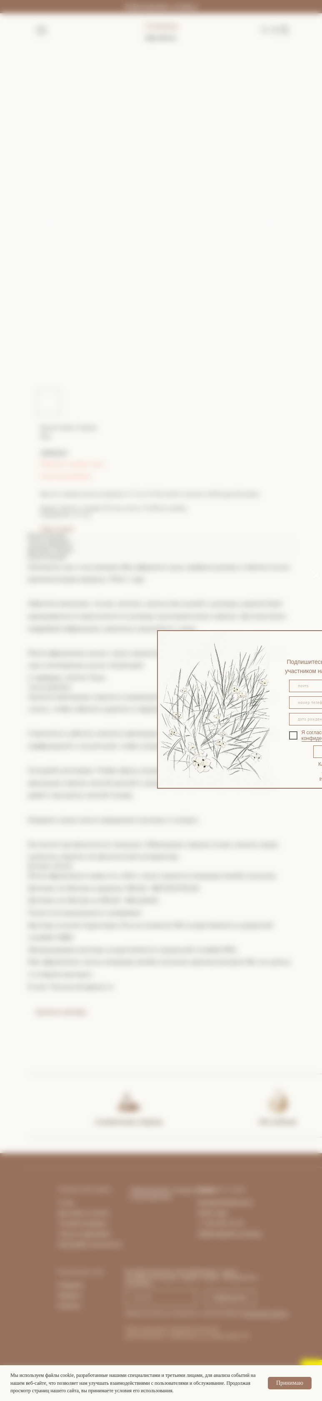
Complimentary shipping (128, 1121)
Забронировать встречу (161, 6)
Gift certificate (278, 1121)
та (106, 1213)
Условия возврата (83, 1223)
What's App (212, 1213)
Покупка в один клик (72, 464)
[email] (161, 1297)
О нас (66, 1202)
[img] (128, 1100)
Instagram (70, 1285)
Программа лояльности (90, 1244)
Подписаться (229, 1297)
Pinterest (68, 1305)
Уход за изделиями (84, 1233)
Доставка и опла (81, 1213)
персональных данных (265, 1313)
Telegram (69, 1295)
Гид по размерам (65, 476)
